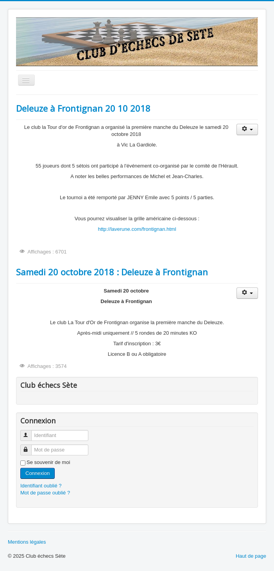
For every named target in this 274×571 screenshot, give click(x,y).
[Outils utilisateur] (247, 129)
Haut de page (251, 556)
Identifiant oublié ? (41, 486)
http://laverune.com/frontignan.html (137, 229)
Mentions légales (27, 542)
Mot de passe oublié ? (45, 493)
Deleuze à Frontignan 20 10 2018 (83, 108)
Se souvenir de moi (48, 462)
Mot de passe (29, 446)
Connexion (37, 473)
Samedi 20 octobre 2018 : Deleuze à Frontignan (112, 272)
